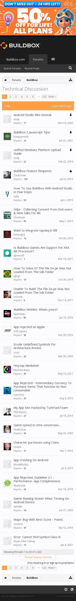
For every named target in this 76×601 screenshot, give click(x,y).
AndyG (17, 447)
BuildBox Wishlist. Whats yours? (36, 309)
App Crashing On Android (31, 460)
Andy (16, 119)
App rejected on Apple (29, 327)
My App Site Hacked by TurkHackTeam (41, 408)
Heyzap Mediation (26, 365)
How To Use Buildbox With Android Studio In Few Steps (43, 190)
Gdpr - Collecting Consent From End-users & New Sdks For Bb (43, 211)
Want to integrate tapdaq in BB (35, 230)
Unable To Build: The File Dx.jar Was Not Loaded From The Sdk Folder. (42, 290)
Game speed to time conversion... (37, 425)
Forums (38, 59)
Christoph (19, 217)
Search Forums (12, 68)
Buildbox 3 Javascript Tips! (32, 132)
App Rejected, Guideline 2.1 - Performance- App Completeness (37, 479)
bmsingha (19, 234)
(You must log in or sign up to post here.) (50, 563)
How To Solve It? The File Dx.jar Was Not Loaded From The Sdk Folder (42, 270)
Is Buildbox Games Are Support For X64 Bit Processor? (41, 249)
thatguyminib (21, 136)
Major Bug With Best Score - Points (38, 519)
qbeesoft (19, 255)
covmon (18, 524)
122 (44, 96)
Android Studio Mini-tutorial (32, 115)
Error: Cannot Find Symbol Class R (37, 537)
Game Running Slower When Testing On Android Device (41, 500)
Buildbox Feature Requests (33, 171)
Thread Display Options (38, 557)
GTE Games (20, 331)
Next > (52, 96)
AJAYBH (18, 506)
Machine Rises (22, 370)
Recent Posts (32, 68)
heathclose (20, 429)
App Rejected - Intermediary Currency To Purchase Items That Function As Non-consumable (43, 386)
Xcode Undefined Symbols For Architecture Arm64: (35, 346)
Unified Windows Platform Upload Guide (37, 151)
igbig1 (17, 276)
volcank (18, 296)
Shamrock (19, 485)
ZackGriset (20, 175)
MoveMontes (21, 464)
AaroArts (19, 394)
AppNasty (19, 314)
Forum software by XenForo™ (17, 596)
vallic (16, 196)
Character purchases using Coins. (36, 442)
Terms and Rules (66, 596)
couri (16, 352)
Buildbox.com (15, 59)
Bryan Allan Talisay (24, 541)
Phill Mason (20, 412)
